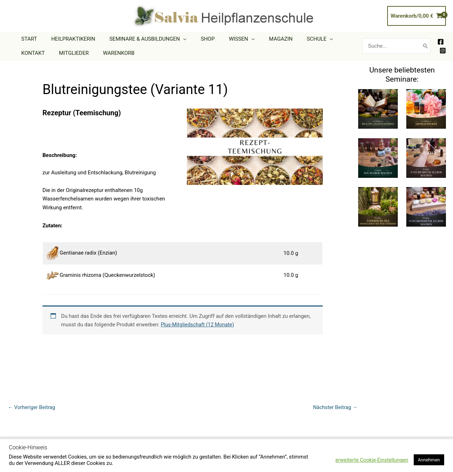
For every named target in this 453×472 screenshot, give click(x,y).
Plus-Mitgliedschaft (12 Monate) (199, 324)
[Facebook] (440, 42)
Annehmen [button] (429, 459)
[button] (139, 39)
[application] (174, 39)
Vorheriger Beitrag (32, 407)
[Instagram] (443, 50)
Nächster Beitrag (334, 407)
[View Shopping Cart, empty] (416, 16)
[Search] (425, 46)
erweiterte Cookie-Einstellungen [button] (372, 460)
